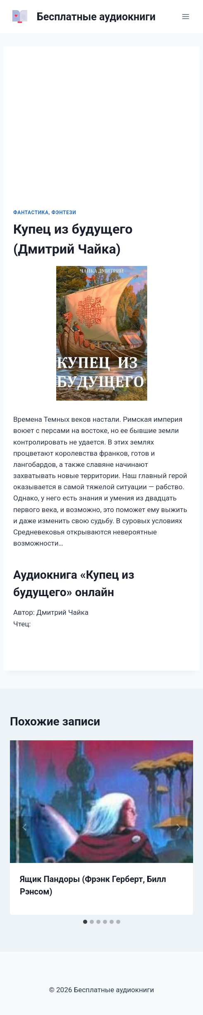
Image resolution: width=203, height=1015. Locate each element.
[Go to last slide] (24, 827)
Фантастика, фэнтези (44, 212)
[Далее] (178, 827)
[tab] (85, 922)
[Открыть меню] (185, 16)
